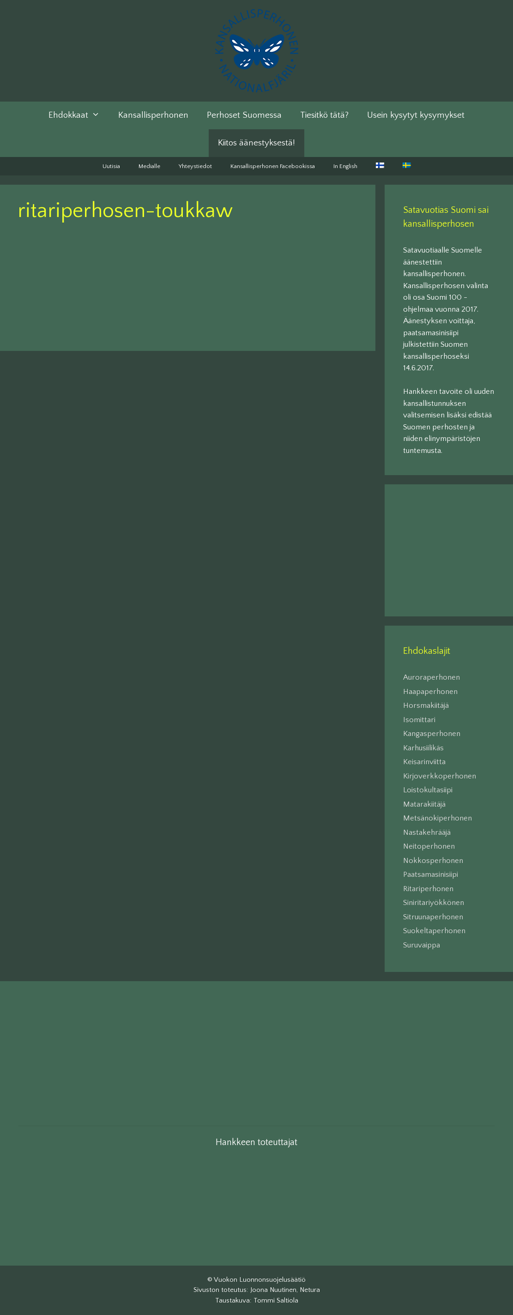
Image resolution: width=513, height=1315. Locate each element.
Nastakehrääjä (427, 832)
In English (345, 166)
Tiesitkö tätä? (324, 115)
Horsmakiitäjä (426, 705)
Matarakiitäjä (424, 804)
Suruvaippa (421, 945)
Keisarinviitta (424, 762)
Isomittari (419, 720)
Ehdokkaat (78, 115)
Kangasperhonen (431, 734)
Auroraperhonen (431, 677)
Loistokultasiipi (428, 790)
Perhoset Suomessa (244, 115)
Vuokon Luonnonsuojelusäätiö (260, 1280)
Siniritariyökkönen (433, 903)
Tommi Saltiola (275, 1300)
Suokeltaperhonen (434, 931)
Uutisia (111, 166)
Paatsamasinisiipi (430, 874)
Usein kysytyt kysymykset (416, 115)
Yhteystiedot (195, 166)
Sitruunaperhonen (433, 917)
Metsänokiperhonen (437, 818)
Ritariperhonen (428, 889)
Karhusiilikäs (423, 748)
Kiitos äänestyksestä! (256, 143)
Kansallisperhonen (153, 115)
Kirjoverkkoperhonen (439, 776)
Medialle (149, 166)
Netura (310, 1290)
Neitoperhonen (429, 846)
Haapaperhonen (430, 692)
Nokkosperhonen (433, 861)
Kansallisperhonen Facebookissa (272, 166)
